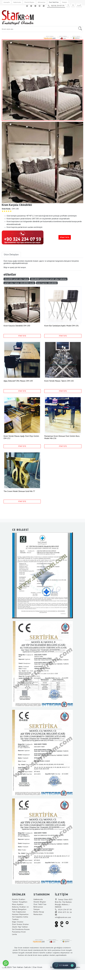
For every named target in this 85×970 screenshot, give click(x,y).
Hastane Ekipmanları (20, 914)
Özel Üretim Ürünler (20, 924)
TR (68, 5)
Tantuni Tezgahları (19, 902)
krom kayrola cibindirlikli (47, 283)
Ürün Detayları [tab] (11, 254)
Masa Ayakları (17, 904)
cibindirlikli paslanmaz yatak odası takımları (49, 279)
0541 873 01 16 (63, 912)
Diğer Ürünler (17, 922)
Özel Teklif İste (54, 2)
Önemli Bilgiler (29, 2)
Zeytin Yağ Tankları (20, 927)
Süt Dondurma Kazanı (21, 929)
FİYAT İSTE (64, 237)
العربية (79, 5)
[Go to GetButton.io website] (6, 967)
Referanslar (41, 2)
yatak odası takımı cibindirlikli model (19, 283)
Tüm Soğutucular (19, 912)
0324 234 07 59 (63, 909)
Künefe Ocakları (18, 899)
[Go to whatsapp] (6, 963)
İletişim (64, 2)
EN (73, 5)
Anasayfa (7, 2)
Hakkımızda (17, 2)
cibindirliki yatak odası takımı (16, 279)
